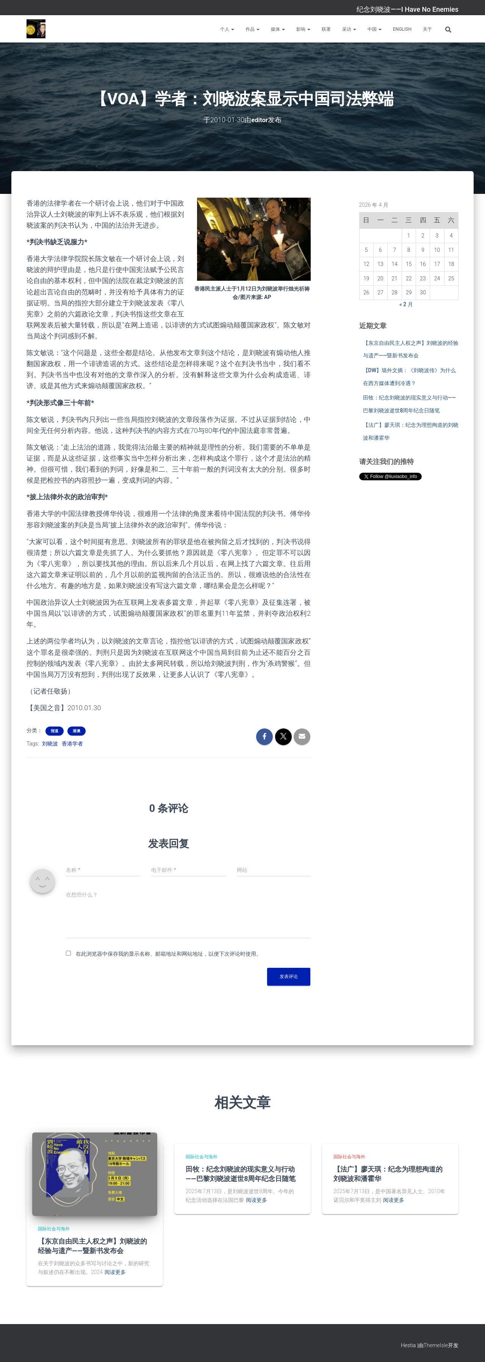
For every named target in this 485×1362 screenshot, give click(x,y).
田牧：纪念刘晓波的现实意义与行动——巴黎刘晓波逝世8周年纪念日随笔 (241, 1173)
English (402, 29)
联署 (326, 29)
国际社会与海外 (54, 1228)
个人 (227, 29)
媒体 (278, 29)
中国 (375, 29)
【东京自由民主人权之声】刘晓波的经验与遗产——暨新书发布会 (92, 1245)
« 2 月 (406, 304)
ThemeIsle (436, 1345)
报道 (54, 730)
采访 (349, 29)
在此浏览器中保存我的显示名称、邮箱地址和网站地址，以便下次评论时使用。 (168, 953)
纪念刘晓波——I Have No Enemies (407, 9)
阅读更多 (115, 1272)
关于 (427, 29)
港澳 (76, 730)
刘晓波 (50, 743)
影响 (303, 29)
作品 (253, 29)
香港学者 (72, 743)
